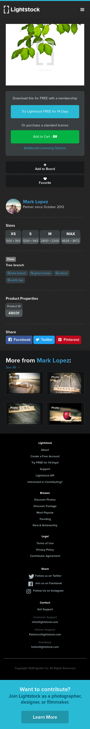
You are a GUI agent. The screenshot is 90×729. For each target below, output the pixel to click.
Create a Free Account (45, 456)
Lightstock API (45, 475)
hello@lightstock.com (45, 647)
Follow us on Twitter (48, 576)
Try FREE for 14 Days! (45, 462)
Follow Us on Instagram (48, 590)
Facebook (19, 339)
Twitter (44, 339)
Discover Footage (45, 506)
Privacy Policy (45, 550)
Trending (45, 519)
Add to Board (45, 167)
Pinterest (68, 339)
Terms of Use (45, 543)
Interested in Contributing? (45, 482)
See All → (13, 367)
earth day (15, 280)
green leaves (41, 273)
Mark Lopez (35, 201)
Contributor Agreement (45, 556)
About (45, 450)
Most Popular (45, 512)
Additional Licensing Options (45, 148)
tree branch (17, 273)
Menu (82, 9)
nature (61, 273)
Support (45, 469)
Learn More (45, 717)
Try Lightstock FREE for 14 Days (45, 111)
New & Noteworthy (45, 525)
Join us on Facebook (48, 583)
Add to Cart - (45, 136)
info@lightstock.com (45, 622)
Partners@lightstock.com (45, 634)
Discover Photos (45, 499)
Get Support (45, 609)
